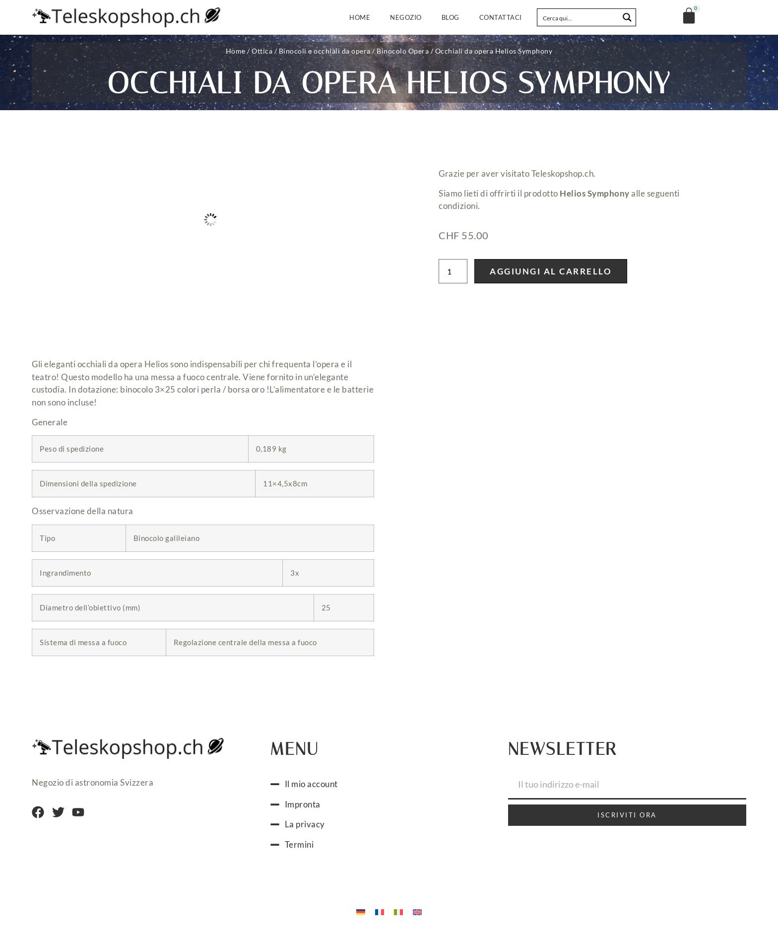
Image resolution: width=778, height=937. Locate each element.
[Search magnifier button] (627, 17)
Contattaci (500, 17)
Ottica (262, 51)
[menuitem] (360, 911)
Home (359, 17)
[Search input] (578, 17)
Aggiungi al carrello (551, 271)
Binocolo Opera (403, 51)
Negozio (406, 17)
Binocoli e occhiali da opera (325, 51)
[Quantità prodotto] (453, 271)
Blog (450, 17)
